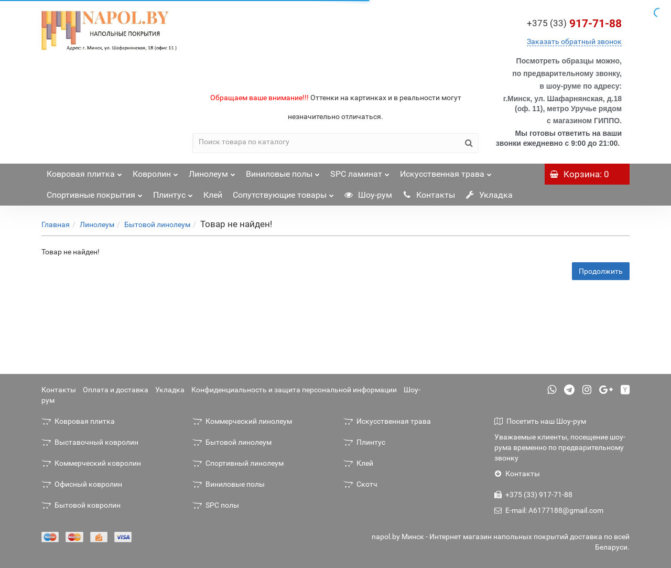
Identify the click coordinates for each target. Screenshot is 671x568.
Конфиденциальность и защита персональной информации (294, 389)
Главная (55, 224)
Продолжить (601, 271)
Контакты (429, 195)
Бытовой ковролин (81, 505)
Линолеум (212, 171)
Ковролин (155, 171)
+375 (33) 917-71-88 (533, 494)
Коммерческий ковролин (91, 463)
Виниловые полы (283, 171)
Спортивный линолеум (238, 463)
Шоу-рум (368, 195)
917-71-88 (574, 23)
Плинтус (173, 192)
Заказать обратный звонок (574, 41)
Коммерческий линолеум (242, 421)
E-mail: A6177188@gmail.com (548, 510)
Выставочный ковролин (89, 442)
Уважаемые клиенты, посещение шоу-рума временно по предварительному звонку (559, 447)
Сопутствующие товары (283, 192)
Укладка (489, 195)
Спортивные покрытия (95, 192)
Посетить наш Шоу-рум (540, 421)
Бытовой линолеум (157, 224)
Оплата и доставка (115, 389)
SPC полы (215, 505)
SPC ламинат (359, 171)
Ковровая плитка (84, 171)
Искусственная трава (446, 171)
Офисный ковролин (81, 484)
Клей (212, 195)
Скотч (360, 484)
